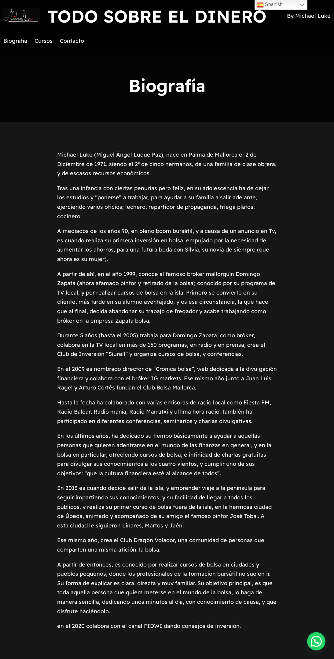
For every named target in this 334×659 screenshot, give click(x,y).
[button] (316, 641)
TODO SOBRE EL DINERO (156, 16)
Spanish (269, 5)
